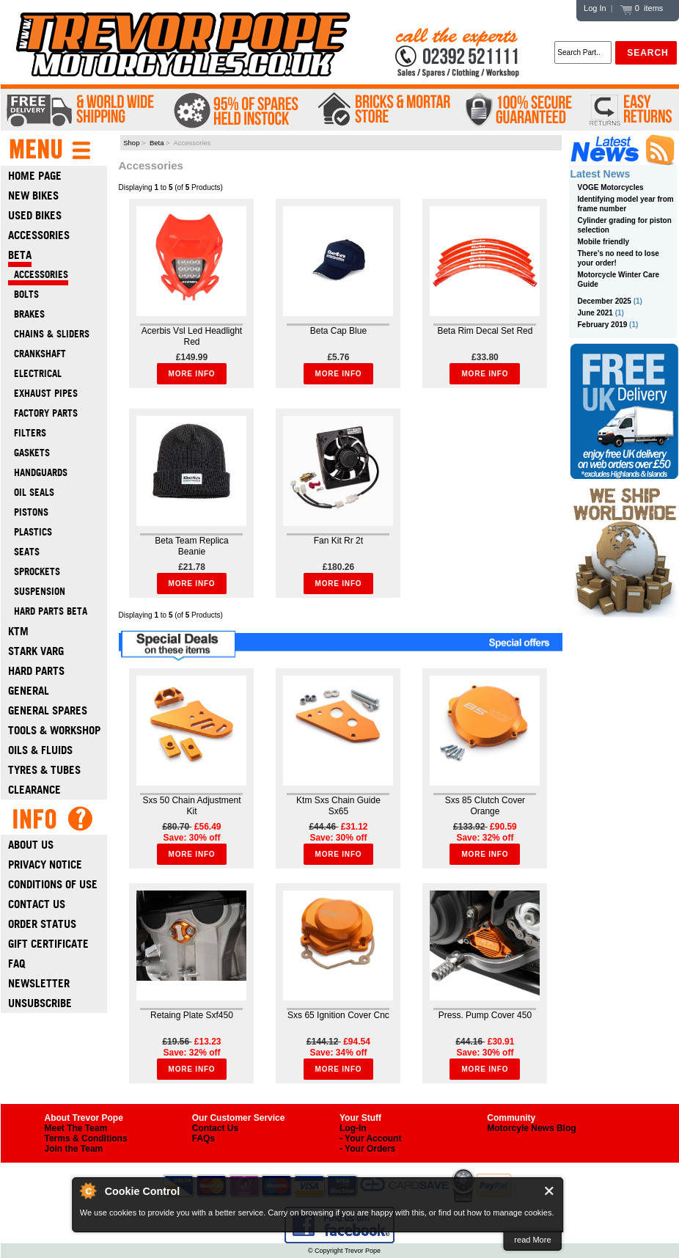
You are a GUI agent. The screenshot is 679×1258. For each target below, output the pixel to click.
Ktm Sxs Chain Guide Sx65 (338, 805)
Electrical (35, 373)
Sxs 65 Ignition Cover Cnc (338, 1015)
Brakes (26, 314)
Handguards (37, 472)
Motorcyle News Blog (531, 1128)
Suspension (36, 591)
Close (549, 1191)
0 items (642, 8)
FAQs (203, 1138)
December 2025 (604, 301)
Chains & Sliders (48, 334)
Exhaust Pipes (43, 393)
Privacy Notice (45, 864)
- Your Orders (367, 1149)
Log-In (353, 1128)
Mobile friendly (604, 242)
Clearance (34, 790)
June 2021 (595, 313)
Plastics (30, 532)
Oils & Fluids (40, 750)
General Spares (47, 710)
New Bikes (33, 195)
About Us (31, 845)
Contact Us (36, 904)
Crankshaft (37, 353)
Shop (131, 143)
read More (532, 1239)
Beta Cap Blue (338, 331)
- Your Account (370, 1138)
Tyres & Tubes (44, 770)
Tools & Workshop (54, 730)
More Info (192, 374)
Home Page (35, 176)
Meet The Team (76, 1128)
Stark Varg (36, 651)
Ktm (18, 631)
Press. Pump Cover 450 (485, 1015)
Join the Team (74, 1149)
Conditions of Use (53, 884)
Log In (595, 8)
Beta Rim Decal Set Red (484, 331)
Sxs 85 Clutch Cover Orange (485, 805)
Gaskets (29, 452)
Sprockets (34, 571)
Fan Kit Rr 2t (338, 540)
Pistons (28, 512)
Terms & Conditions (86, 1138)
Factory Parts (43, 413)
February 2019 (603, 325)
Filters (27, 433)
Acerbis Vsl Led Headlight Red (192, 336)
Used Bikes (35, 215)
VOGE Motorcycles (611, 187)
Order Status (42, 924)
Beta (157, 143)
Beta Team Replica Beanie (192, 546)
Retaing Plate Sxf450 (191, 1015)
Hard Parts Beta (47, 611)
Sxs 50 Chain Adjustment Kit (191, 805)
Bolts (23, 294)
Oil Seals (31, 492)
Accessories (39, 235)
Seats (24, 551)
